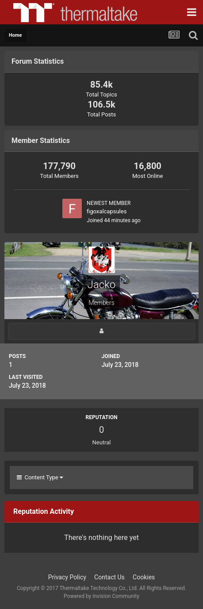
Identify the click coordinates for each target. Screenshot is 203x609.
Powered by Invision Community (101, 596)
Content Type (40, 477)
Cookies (144, 577)
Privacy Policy (67, 577)
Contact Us (109, 577)
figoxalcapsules (106, 211)
